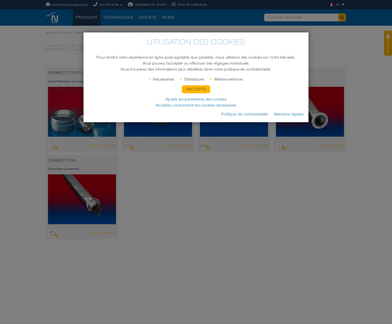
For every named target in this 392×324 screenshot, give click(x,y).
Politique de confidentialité (244, 114)
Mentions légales (289, 114)
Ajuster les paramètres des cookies (196, 99)
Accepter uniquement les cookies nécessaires (196, 105)
